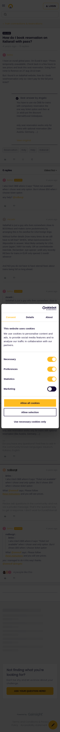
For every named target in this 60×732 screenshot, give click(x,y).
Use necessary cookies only (30, 421)
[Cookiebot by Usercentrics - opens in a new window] (42, 308)
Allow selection (30, 412)
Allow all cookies (30, 402)
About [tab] (49, 317)
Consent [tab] (11, 317)
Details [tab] (30, 317)
